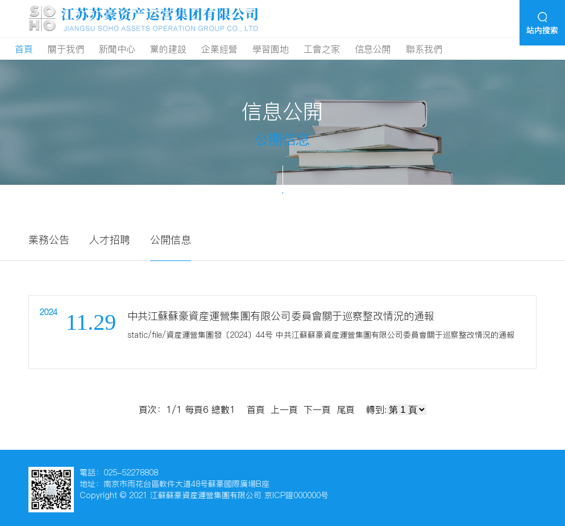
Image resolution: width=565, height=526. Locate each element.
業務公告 (48, 240)
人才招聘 (109, 240)
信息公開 (373, 49)
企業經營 (219, 49)
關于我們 (66, 49)
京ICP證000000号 (296, 495)
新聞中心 (117, 49)
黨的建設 (168, 49)
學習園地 (270, 49)
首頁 (24, 49)
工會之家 (322, 49)
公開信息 (170, 240)
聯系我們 (424, 49)
